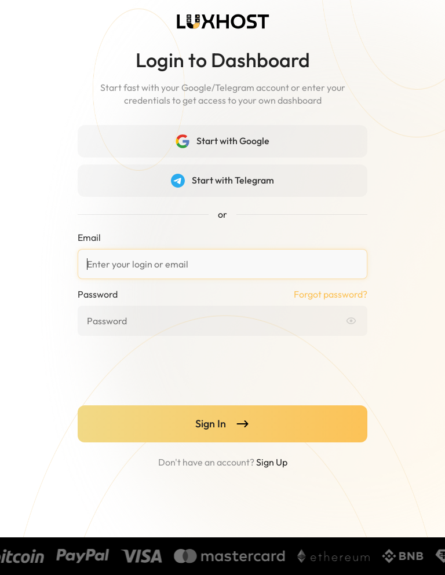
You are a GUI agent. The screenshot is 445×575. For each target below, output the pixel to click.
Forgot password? (330, 294)
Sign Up (271, 462)
